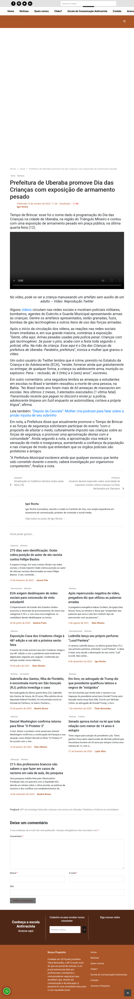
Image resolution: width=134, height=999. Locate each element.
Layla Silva (100, 751)
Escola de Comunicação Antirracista (87, 11)
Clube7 (58, 11)
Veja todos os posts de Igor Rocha (45, 518)
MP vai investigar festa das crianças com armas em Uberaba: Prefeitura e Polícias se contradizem (69, 809)
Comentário (16, 836)
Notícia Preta (39, 623)
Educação (15, 759)
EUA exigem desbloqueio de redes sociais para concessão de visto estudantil (34, 597)
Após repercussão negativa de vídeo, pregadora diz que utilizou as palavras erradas (94, 597)
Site (12, 886)
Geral (13, 176)
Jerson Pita (42, 580)
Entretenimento (75, 631)
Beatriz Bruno (41, 708)
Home (11, 11)
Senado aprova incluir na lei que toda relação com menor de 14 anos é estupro (94, 726)
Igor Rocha (22, 206)
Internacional (16, 588)
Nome (14, 873)
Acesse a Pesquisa (100, 985)
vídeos (26, 310)
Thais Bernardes (102, 708)
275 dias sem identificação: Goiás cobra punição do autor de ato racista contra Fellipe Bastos (36, 555)
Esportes (14, 546)
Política (81, 717)
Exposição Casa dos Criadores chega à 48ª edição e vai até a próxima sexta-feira (37, 640)
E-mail (73, 873)
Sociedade (24, 674)
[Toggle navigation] (12, 18)
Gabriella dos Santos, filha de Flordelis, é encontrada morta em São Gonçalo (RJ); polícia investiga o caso (37, 683)
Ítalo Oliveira (98, 623)
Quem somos (41, 11)
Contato (117, 11)
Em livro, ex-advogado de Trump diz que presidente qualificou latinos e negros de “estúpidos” (93, 683)
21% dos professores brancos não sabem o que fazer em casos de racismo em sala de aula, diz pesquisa (36, 768)
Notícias (24, 11)
